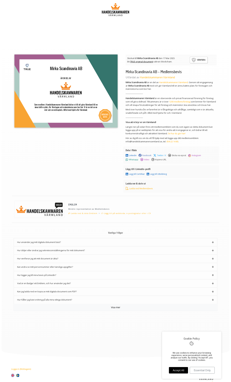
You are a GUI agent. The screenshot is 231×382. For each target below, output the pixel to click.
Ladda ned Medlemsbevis (139, 188)
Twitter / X (159, 155)
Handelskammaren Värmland (157, 77)
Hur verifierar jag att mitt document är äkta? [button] (37, 258)
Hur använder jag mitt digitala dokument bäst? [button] (39, 242)
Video (144, 159)
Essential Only (202, 370)
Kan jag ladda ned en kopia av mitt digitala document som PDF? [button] (47, 291)
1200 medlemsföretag (179, 101)
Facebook (145, 155)
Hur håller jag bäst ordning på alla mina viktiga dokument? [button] (44, 299)
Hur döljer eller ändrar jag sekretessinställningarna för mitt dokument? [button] (51, 250)
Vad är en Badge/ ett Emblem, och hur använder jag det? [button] (44, 283)
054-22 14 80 (172, 141)
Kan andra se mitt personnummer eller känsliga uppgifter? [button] (45, 266)
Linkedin (131, 155)
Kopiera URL (158, 159)
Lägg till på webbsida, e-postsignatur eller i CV (126, 213)
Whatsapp (132, 159)
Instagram (194, 155)
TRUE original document (141, 61)
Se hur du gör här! (176, 133)
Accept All (178, 370)
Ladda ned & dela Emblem (82, 213)
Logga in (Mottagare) (21, 369)
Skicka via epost (177, 155)
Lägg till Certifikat (135, 174)
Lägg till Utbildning (157, 174)
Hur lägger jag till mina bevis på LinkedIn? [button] (36, 275)
